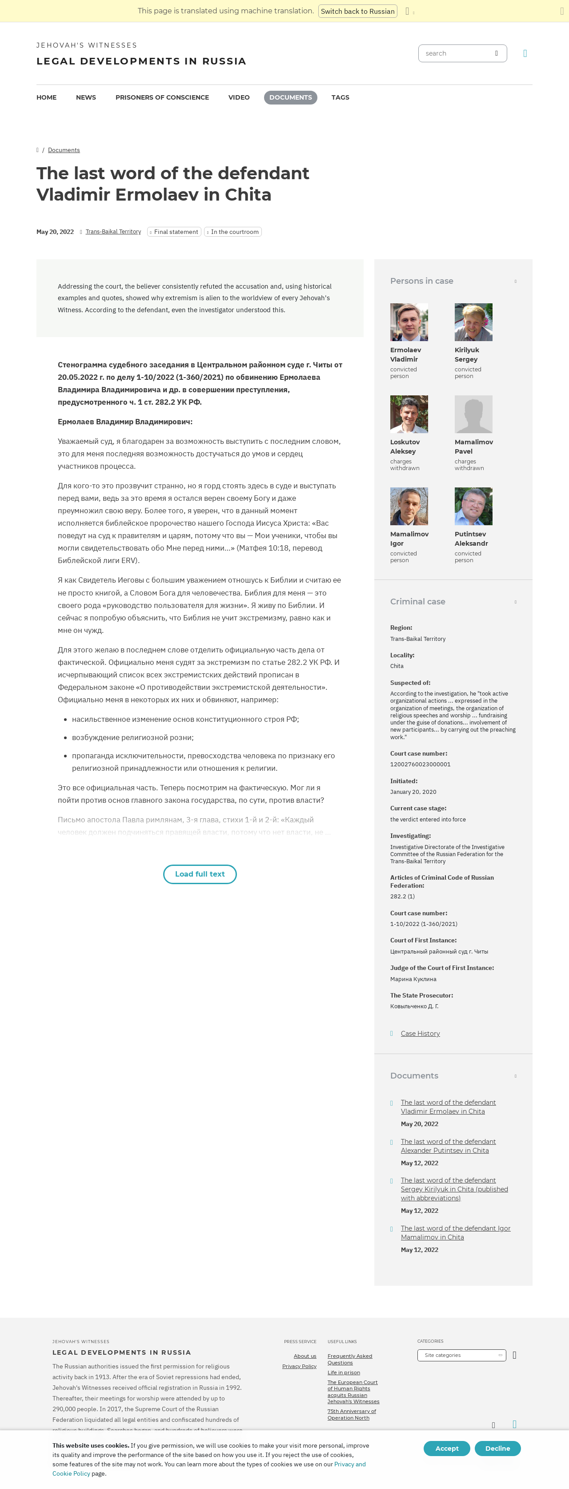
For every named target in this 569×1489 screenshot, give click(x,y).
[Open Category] (515, 1355)
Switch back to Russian (358, 11)
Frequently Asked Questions (350, 1359)
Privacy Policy (299, 1366)
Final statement (176, 232)
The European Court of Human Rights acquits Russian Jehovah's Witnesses (354, 1391)
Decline (497, 1449)
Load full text (200, 874)
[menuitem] (46, 98)
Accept (447, 1449)
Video (239, 97)
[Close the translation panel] (562, 11)
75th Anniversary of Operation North (352, 1414)
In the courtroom (235, 232)
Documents (290, 97)
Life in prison (344, 1372)
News (86, 97)
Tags (340, 97)
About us (305, 1356)
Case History (420, 1034)
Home (46, 97)
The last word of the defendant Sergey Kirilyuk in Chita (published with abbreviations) (454, 1189)
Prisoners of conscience (162, 97)
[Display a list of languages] (410, 11)
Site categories (443, 1355)
